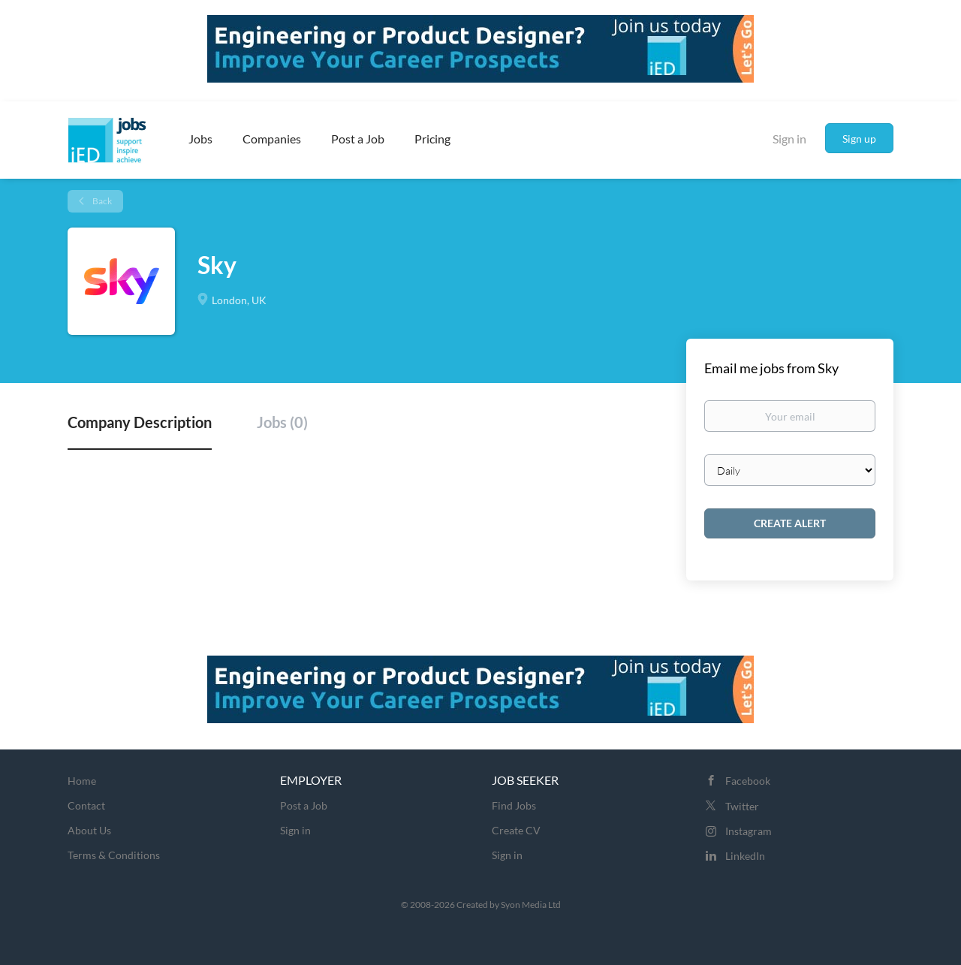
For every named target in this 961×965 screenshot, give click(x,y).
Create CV (516, 830)
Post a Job (303, 805)
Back (101, 201)
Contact (86, 805)
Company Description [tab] (140, 422)
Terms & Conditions (114, 855)
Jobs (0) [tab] (282, 422)
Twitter (742, 806)
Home (82, 780)
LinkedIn (745, 855)
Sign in (789, 138)
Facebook (747, 780)
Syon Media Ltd (531, 904)
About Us (89, 830)
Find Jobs (514, 805)
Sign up (859, 138)
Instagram (748, 831)
